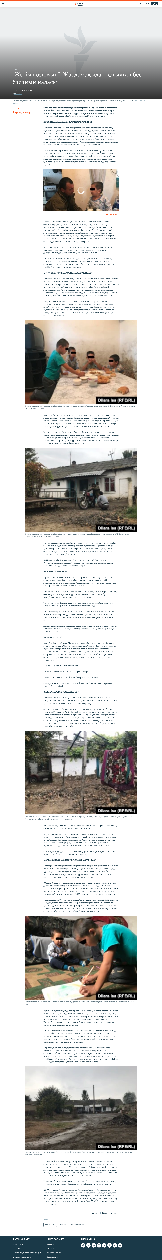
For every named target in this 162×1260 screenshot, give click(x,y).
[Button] (17, 109)
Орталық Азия (52, 1257)
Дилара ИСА (17, 94)
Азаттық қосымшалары (22, 1257)
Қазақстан (51, 1249)
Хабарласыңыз (18, 1244)
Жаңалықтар (52, 1244)
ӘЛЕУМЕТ (16, 70)
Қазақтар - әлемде (54, 1253)
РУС (147, 4)
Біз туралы (17, 1249)
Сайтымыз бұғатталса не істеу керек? (27, 1253)
